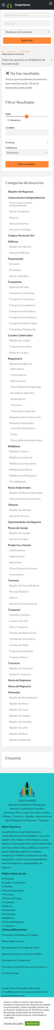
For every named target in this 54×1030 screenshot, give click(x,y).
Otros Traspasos (18, 626)
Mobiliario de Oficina (20, 469)
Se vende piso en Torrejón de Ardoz (20, 947)
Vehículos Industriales (21, 423)
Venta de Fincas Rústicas (23, 603)
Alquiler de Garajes (19, 533)
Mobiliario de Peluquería (22, 475)
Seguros (13, 217)
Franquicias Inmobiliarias (23, 317)
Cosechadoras (18, 374)
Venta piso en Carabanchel (16, 960)
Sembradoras (17, 398)
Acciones (14, 263)
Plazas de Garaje (12, 898)
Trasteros (8, 902)
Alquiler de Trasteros (21, 668)
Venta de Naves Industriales (25, 498)
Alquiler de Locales (19, 340)
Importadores (17, 556)
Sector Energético (19, 211)
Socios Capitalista (19, 276)
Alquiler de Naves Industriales (26, 492)
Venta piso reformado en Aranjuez (20, 934)
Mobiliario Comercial (20, 457)
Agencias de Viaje (19, 287)
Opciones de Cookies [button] (13, 1023)
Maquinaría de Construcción (25, 417)
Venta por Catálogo (20, 229)
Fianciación (9, 910)
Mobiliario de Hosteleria (22, 463)
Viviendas (8, 878)
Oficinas (7, 886)
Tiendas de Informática (22, 638)
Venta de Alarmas (19, 223)
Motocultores (18, 380)
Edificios (8, 906)
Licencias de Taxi (18, 620)
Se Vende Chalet (10, 973)
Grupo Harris (22, 4)
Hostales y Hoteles (19, 614)
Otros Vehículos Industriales (26, 440)
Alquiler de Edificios (20, 246)
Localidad (9, 127)
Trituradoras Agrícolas (23, 411)
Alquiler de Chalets (19, 715)
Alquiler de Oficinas (20, 509)
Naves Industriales (13, 890)
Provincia (9, 142)
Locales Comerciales (14, 882)
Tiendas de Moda (19, 645)
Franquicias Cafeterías (21, 293)
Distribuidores (17, 550)
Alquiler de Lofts (18, 727)
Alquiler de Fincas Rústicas (24, 585)
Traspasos (9, 925)
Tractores (16, 405)
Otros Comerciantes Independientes (20, 204)
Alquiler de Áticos (19, 703)
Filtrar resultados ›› (27, 164)
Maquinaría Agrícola (20, 363)
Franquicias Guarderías (22, 305)
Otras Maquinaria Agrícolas (25, 386)
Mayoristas (15, 562)
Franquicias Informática (22, 311)
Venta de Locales (18, 352)
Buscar (27, 40)
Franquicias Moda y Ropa (23, 323)
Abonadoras (17, 368)
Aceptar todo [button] (32, 1023)
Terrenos (8, 894)
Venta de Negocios (13, 921)
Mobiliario (8, 917)
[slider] (26, 116)
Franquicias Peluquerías (22, 329)
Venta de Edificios (19, 252)
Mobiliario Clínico (19, 451)
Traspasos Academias (21, 651)
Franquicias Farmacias (21, 299)
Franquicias (9, 914)
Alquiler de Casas (18, 709)
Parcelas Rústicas (19, 591)
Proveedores (16, 574)
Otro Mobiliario (17, 481)
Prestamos (15, 269)
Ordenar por (27, 151)
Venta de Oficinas (19, 516)
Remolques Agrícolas (22, 392)
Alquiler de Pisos (18, 733)
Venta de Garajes (18, 539)
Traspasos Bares (18, 657)
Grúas (13, 434)
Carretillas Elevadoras (22, 428)
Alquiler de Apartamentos (23, 697)
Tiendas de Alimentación (23, 632)
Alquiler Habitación (20, 739)
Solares (13, 597)
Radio (8, 114)
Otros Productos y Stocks (23, 568)
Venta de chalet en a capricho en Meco (22, 953)
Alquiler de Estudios (20, 721)
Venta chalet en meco (13, 941)
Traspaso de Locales (20, 346)
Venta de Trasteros (20, 674)
